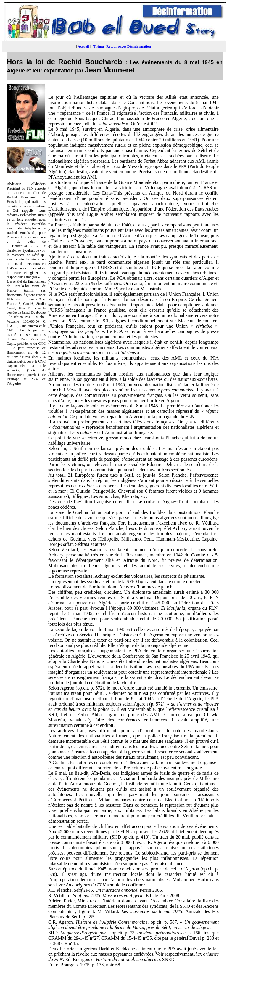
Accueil (83, 46)
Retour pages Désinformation (129, 46)
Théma (99, 46)
